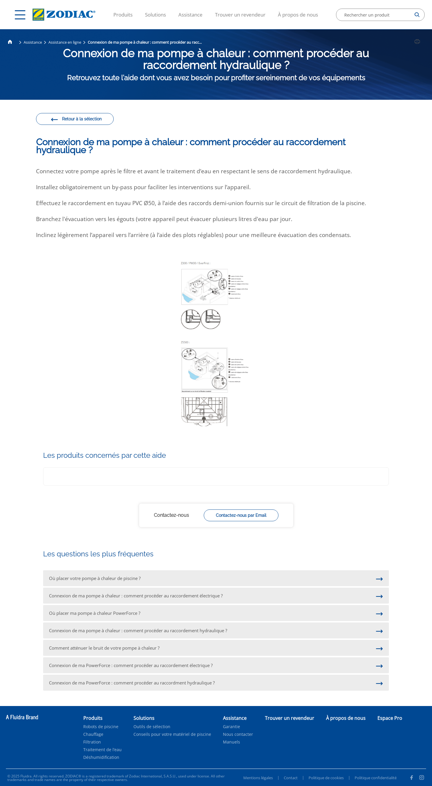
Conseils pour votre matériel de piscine (172, 734)
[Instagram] (422, 778)
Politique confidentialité (376, 777)
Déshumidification (101, 757)
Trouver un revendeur (240, 14)
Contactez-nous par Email (241, 515)
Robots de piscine (100, 726)
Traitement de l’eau (102, 749)
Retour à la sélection (76, 119)
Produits (123, 14)
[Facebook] (411, 778)
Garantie (231, 726)
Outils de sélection (151, 726)
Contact (291, 777)
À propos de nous (298, 14)
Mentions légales (258, 777)
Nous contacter (238, 734)
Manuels (231, 742)
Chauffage (93, 734)
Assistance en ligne (64, 42)
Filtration (92, 742)
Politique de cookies (326, 777)
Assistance (190, 14)
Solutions (155, 14)
